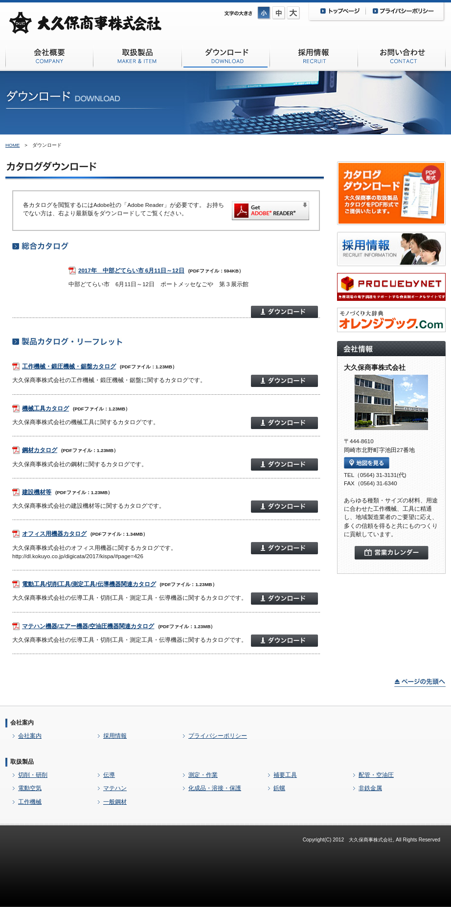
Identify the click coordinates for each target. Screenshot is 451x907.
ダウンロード (225, 57)
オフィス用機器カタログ (54, 534)
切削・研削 (32, 775)
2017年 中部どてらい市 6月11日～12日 (131, 270)
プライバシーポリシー (217, 736)
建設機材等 (36, 492)
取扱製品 (22, 762)
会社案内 (22, 723)
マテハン (115, 788)
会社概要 (49, 57)
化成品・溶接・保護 (214, 788)
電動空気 (30, 788)
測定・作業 (203, 775)
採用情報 (314, 57)
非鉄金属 (370, 788)
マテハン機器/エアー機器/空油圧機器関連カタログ (88, 626)
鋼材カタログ (39, 450)
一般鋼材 (115, 802)
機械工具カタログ (45, 408)
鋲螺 (279, 788)
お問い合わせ (402, 57)
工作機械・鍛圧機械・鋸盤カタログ (69, 366)
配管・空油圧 (376, 775)
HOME (12, 145)
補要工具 (285, 775)
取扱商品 (137, 57)
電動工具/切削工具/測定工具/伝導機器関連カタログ (89, 584)
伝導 (109, 775)
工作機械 (30, 802)
